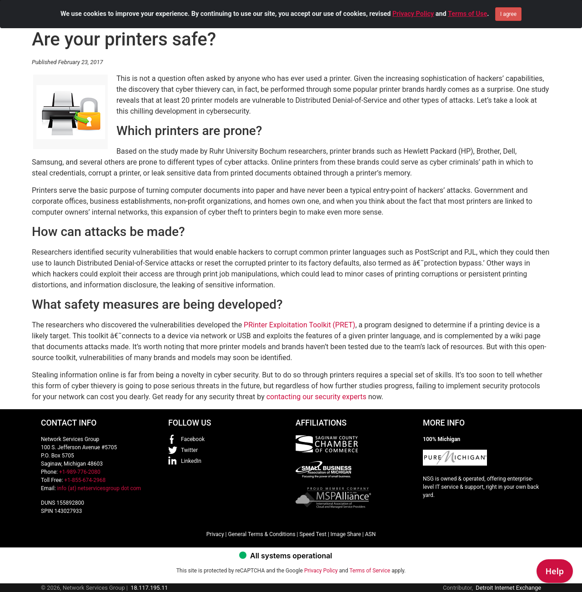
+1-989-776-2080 (79, 472)
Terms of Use (467, 5)
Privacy (215, 534)
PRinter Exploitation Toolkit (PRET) (299, 325)
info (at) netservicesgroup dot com (99, 488)
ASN (370, 534)
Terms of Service (369, 570)
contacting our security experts (316, 396)
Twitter (189, 450)
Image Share (346, 534)
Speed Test (313, 534)
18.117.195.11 (149, 587)
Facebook (193, 439)
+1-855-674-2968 (84, 480)
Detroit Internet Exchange (508, 587)
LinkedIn (191, 461)
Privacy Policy (413, 5)
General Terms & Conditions (261, 534)
